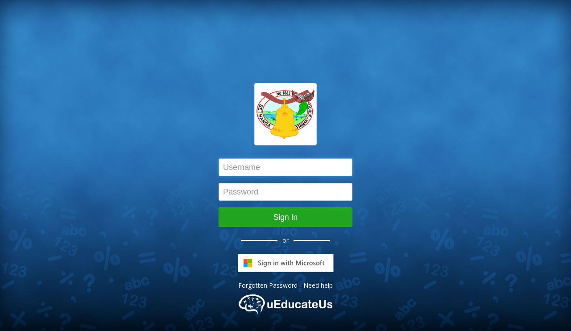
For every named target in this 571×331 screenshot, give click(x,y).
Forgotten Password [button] (268, 285)
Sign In (285, 217)
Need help (318, 285)
